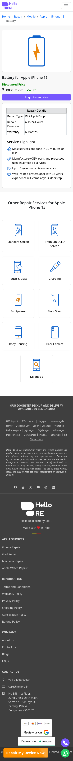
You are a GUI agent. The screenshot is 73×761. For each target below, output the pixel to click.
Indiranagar (58, 430)
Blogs (5, 654)
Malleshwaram (13, 434)
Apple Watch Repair (15, 568)
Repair (18, 16)
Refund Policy (11, 622)
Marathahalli (30, 434)
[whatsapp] (65, 753)
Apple (43, 16)
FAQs (5, 661)
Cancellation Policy (14, 615)
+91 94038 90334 (16, 680)
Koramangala (57, 421)
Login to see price (36, 97)
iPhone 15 (57, 16)
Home (6, 16)
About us (8, 640)
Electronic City (23, 425)
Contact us (9, 647)
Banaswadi (56, 434)
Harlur (9, 425)
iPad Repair (9, 554)
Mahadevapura (13, 430)
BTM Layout (28, 421)
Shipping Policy (12, 608)
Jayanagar (29, 430)
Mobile (31, 16)
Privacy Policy (11, 601)
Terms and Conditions (16, 587)
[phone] (65, 742)
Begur (36, 425)
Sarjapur (42, 421)
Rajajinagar (43, 430)
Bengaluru (46, 409)
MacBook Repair (12, 561)
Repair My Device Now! (25, 752)
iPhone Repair (11, 547)
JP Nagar (43, 434)
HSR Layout (12, 421)
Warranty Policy (12, 594)
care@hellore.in (15, 687)
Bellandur (46, 425)
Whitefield (59, 425)
